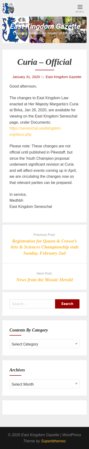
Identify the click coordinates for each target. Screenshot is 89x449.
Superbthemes (53, 441)
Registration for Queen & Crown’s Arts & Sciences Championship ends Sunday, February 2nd (44, 247)
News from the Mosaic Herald (44, 279)
